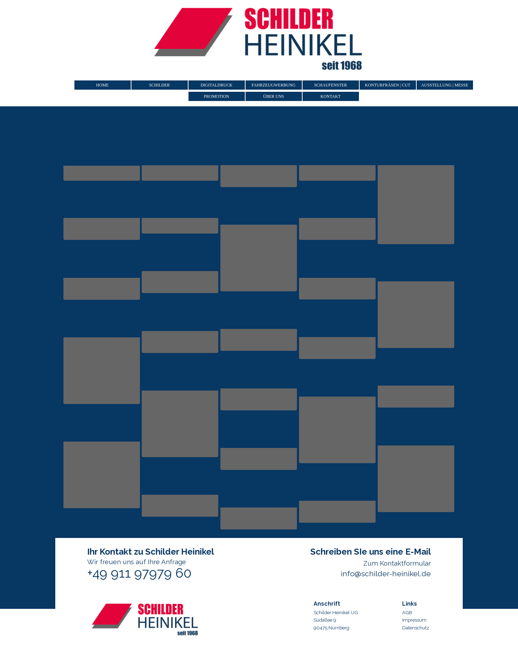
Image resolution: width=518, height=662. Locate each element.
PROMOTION (216, 96)
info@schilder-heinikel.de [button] (386, 573)
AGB (407, 612)
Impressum (414, 620)
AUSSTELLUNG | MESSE (444, 85)
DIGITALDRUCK (216, 85)
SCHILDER (159, 85)
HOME (102, 85)
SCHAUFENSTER (330, 85)
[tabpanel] (429, 614)
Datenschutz (415, 627)
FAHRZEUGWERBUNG (273, 85)
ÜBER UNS (273, 96)
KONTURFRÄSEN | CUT (387, 85)
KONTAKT (330, 96)
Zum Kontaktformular (397, 563)
